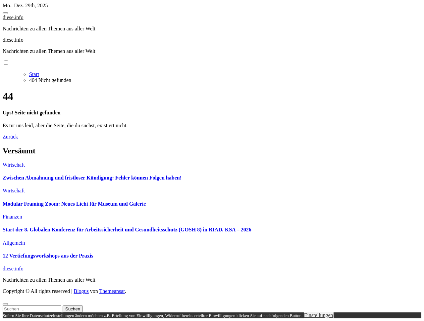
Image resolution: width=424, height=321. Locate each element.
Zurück (10, 137)
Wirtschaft (14, 165)
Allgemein (14, 243)
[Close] (5, 304)
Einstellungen (318, 315)
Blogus (81, 291)
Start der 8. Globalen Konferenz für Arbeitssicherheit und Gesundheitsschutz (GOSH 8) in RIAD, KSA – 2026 (127, 229)
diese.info (13, 17)
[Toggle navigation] (5, 13)
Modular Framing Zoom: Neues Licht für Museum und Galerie (74, 204)
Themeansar (112, 291)
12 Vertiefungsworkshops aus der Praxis (48, 256)
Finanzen (12, 217)
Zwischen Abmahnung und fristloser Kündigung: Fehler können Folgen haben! (92, 178)
